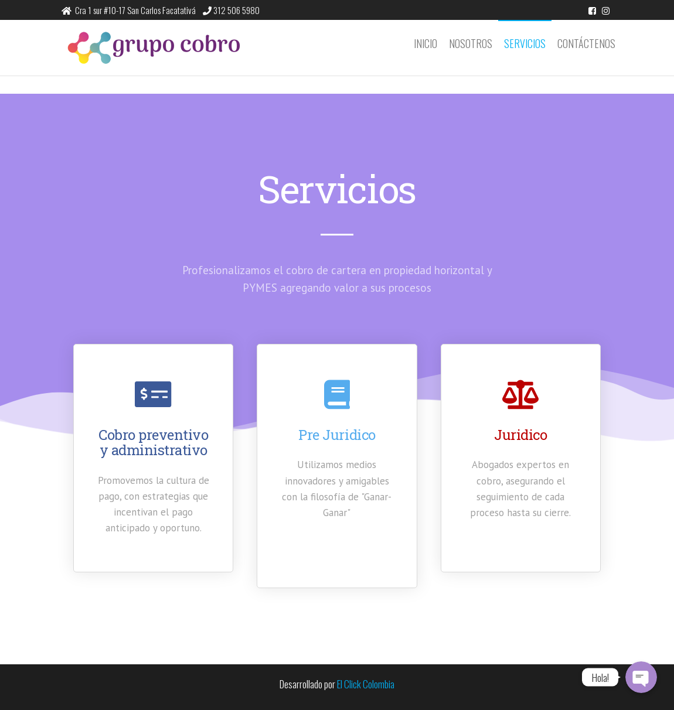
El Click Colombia (365, 684)
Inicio (425, 43)
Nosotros (470, 43)
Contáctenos (586, 43)
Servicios (525, 43)
